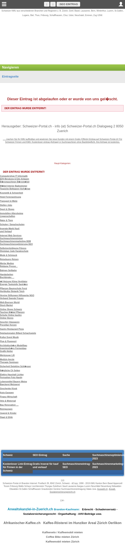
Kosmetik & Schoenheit (11, 193)
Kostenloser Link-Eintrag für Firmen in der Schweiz (17, 467)
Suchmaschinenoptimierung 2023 (107, 457)
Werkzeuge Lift (7, 355)
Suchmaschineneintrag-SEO (77, 465)
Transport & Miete (8, 201)
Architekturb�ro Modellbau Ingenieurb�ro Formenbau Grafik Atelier (13, 348)
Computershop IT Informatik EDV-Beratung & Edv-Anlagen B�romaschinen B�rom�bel (14, 179)
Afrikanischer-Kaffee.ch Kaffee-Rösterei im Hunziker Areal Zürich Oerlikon (62, 523)
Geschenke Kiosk (8, 388)
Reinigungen (6, 409)
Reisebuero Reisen (9, 259)
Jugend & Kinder (8, 413)
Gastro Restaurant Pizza (12, 329)
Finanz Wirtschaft (8, 397)
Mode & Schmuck (8, 255)
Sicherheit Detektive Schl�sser (15, 366)
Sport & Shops (7, 209)
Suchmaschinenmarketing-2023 (107, 465)
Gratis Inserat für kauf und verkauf (45, 465)
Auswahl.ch (102, 489)
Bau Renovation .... (9, 405)
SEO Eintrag (68, 4)
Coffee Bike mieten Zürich (62, 536)
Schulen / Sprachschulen (12, 224)
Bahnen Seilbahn (8, 270)
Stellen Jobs (6, 205)
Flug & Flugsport (8, 341)
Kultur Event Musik (9, 337)
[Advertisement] (62, 42)
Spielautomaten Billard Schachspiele (18, 333)
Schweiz (8, 455)
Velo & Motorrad (8, 401)
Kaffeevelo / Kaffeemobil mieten (62, 532)
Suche (66, 455)
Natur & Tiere (6, 220)
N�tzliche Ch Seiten (10, 370)
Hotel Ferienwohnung (10, 197)
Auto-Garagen (7, 393)
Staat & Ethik (6, 417)
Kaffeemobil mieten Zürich (62, 541)
